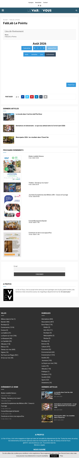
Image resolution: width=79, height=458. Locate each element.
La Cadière (6, 333)
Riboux (4, 347)
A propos (30, 2)
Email (15, 266)
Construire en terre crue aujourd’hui (12, 416)
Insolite (45, 358)
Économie (46, 349)
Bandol (5, 322)
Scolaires (46, 374)
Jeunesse (47, 360)
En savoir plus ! (66, 292)
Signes (4, 352)
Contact (45, 2)
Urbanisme (47, 382)
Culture (46, 346)
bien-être (48, 330)
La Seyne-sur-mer (9, 336)
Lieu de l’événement (14, 31)
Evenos (4, 330)
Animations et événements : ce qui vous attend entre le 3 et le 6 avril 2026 (40, 126)
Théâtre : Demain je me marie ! (11, 398)
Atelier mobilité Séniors (8, 393)
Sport (45, 380)
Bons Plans (47, 324)
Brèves (45, 344)
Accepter (54, 456)
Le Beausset (6, 338)
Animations (47, 319)
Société (46, 377)
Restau (47, 338)
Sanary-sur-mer (8, 349)
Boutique (5, 324)
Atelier (47, 327)
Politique (45, 371)
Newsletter (38, 2)
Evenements (5, 327)
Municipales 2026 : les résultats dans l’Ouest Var (32, 137)
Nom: (7, 35)
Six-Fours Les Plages (9, 355)
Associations (48, 322)
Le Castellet (6, 341)
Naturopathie (49, 335)
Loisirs (45, 366)
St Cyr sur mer (7, 358)
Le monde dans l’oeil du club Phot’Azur (29, 114)
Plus (61, 456)
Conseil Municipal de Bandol (10, 411)
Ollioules (5, 344)
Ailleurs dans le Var (8, 319)
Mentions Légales (39, 445)
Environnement (48, 352)
